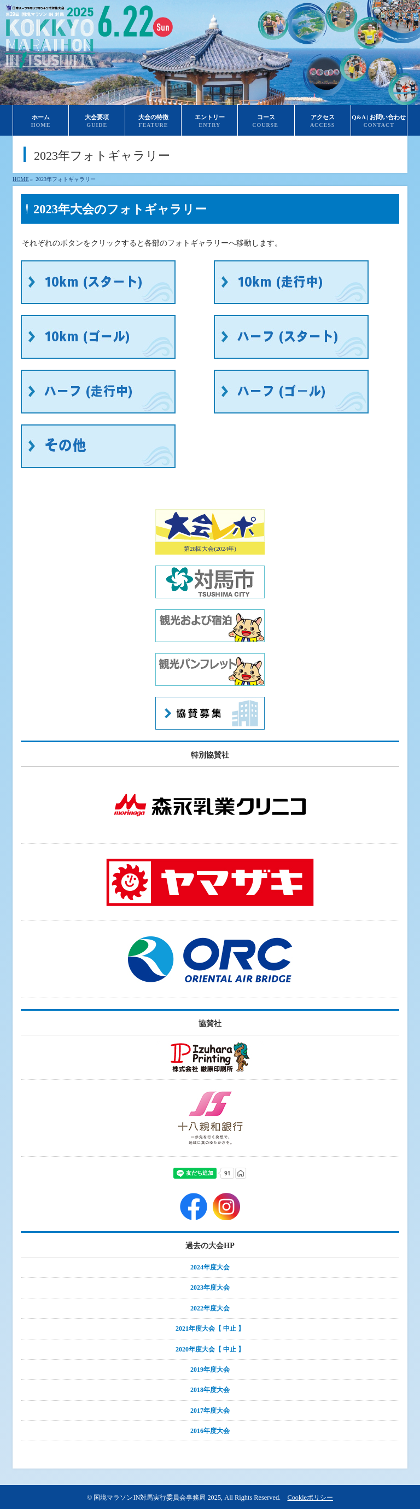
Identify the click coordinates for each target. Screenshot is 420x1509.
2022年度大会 (210, 1308)
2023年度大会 (210, 1287)
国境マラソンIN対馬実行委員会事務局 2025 (157, 1497)
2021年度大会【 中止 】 (210, 1328)
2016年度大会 (210, 1431)
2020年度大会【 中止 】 (210, 1349)
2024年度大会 (210, 1267)
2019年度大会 (210, 1369)
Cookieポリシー (310, 1497)
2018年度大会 (210, 1390)
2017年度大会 (210, 1410)
